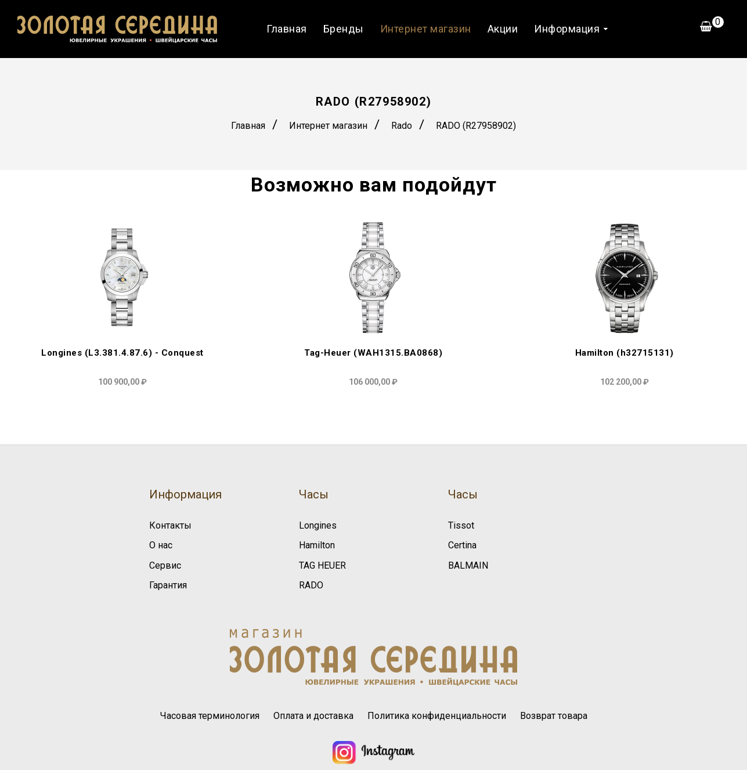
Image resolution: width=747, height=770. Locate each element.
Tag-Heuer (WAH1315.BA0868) (373, 353)
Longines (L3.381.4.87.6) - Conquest (122, 353)
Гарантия (168, 585)
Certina (462, 545)
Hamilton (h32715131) (624, 353)
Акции (503, 29)
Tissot (461, 525)
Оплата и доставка (313, 715)
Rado (401, 125)
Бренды (343, 29)
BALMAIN (468, 565)
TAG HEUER (322, 565)
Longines (318, 525)
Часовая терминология (209, 715)
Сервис (165, 565)
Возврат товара (553, 715)
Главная (286, 29)
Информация (567, 29)
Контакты (170, 525)
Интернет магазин (425, 29)
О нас (160, 545)
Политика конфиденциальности (436, 715)
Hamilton (317, 545)
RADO (311, 585)
